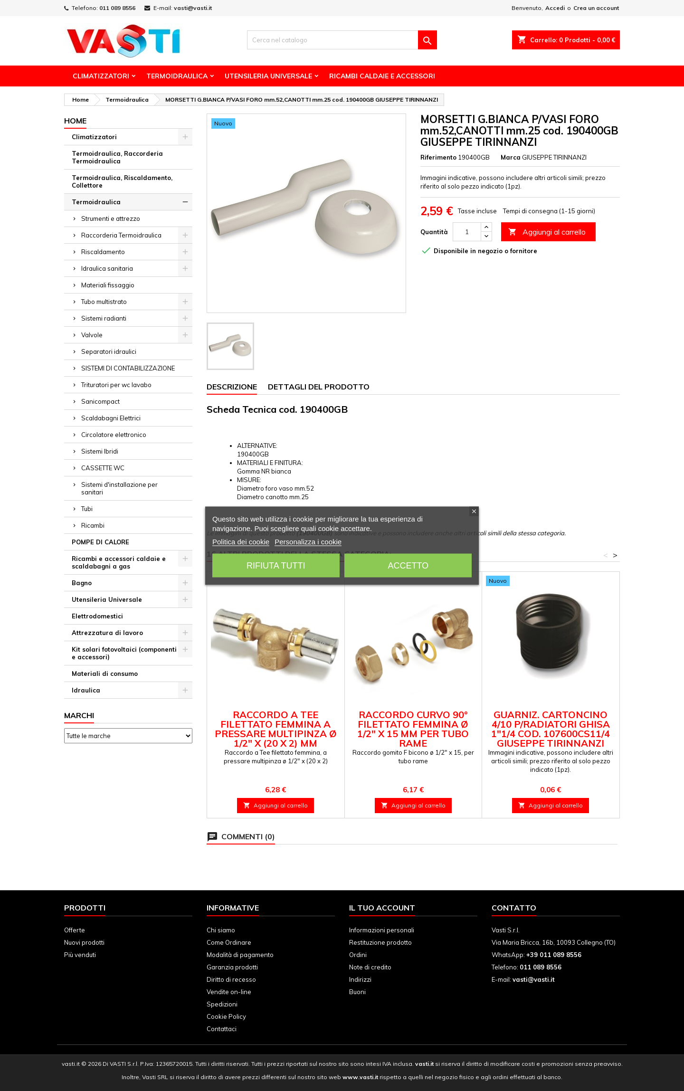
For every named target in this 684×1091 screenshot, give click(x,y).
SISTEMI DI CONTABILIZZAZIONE (128, 368)
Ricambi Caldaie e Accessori (382, 76)
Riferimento (438, 157)
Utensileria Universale (268, 76)
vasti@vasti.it (193, 7)
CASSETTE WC (102, 468)
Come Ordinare (229, 942)
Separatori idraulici (108, 351)
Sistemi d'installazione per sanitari (119, 488)
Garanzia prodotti (232, 967)
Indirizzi (360, 979)
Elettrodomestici (97, 616)
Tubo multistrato (104, 301)
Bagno (82, 583)
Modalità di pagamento (240, 954)
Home (75, 120)
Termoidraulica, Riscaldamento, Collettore (122, 181)
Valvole (92, 335)
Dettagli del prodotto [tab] (319, 386)
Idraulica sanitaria (107, 268)
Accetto (408, 565)
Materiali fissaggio (107, 285)
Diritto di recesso (231, 979)
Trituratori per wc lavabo (116, 385)
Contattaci (222, 1029)
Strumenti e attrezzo (110, 218)
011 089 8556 (117, 7)
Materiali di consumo (105, 673)
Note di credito (370, 967)
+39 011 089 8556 (553, 954)
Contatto (514, 907)
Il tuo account (382, 907)
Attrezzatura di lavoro (107, 632)
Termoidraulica (177, 76)
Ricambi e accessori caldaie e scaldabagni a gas (119, 562)
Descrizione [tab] (232, 386)
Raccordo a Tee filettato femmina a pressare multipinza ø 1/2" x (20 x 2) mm (276, 729)
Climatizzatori (101, 76)
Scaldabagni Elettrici (111, 418)
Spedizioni (222, 1004)
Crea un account (596, 7)
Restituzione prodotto (380, 942)
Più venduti (80, 954)
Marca (511, 157)
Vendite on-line (229, 992)
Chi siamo (221, 930)
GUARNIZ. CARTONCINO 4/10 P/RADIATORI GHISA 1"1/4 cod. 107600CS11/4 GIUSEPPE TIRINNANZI (550, 729)
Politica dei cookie (240, 541)
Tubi (87, 508)
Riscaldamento (103, 252)
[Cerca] (342, 39)
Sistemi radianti (103, 318)
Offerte (74, 930)
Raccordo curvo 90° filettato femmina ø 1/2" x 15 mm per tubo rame (413, 729)
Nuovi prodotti (84, 942)
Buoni (357, 992)
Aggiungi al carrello (547, 232)
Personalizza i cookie (308, 541)
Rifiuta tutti (276, 565)
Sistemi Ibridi (99, 451)
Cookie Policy (226, 1016)
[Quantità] (467, 231)
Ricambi (92, 525)
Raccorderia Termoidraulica (121, 235)
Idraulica (86, 690)
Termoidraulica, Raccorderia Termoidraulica (117, 157)
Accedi (555, 7)
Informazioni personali (381, 930)
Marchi (79, 715)
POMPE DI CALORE (100, 542)
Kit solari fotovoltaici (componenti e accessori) (124, 653)
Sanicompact (100, 401)
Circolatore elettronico (113, 434)
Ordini (358, 954)
